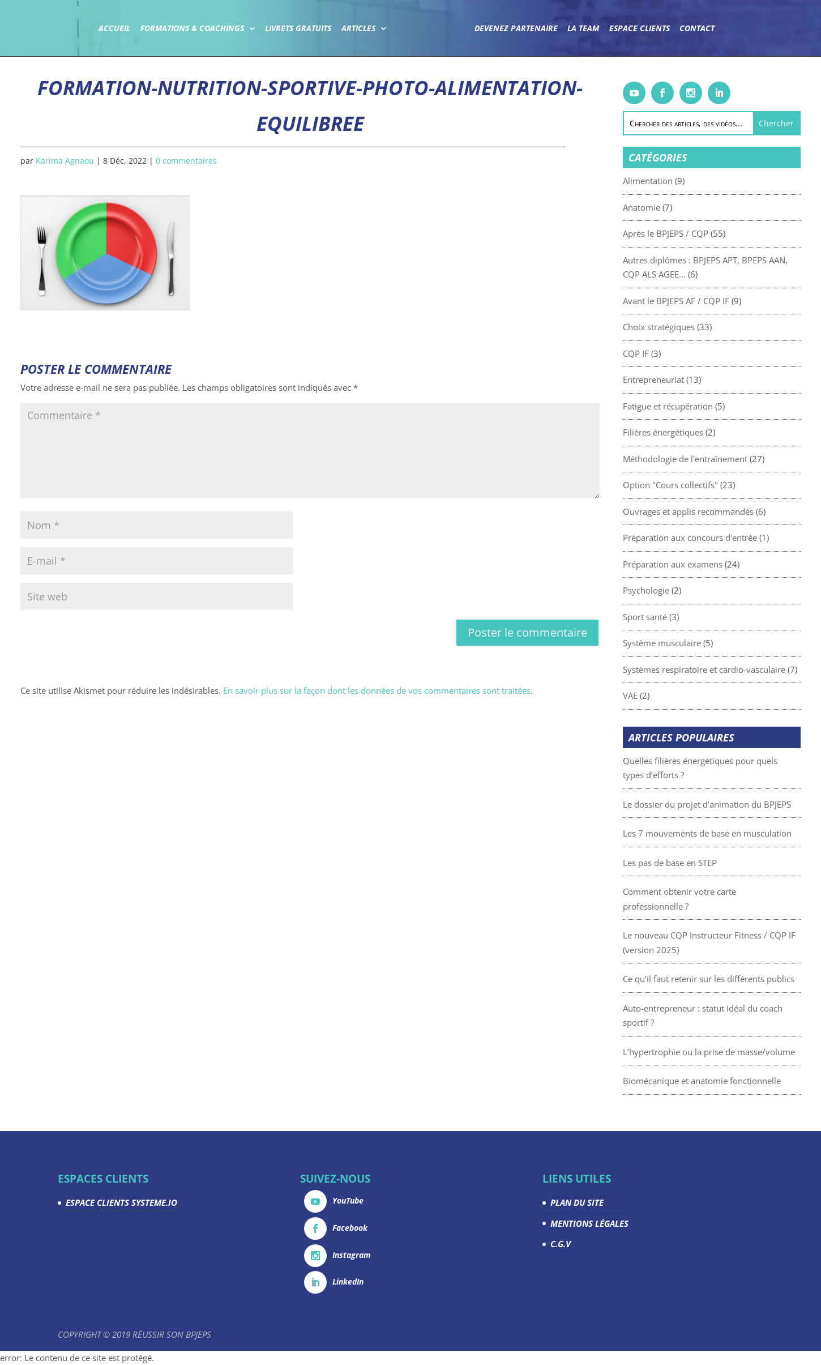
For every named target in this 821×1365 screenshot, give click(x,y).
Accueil (115, 28)
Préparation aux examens (695, 564)
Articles (358, 28)
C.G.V (560, 1243)
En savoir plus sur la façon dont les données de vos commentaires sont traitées (377, 690)
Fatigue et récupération (690, 406)
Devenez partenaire (515, 28)
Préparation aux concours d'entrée (712, 537)
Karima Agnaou (65, 160)
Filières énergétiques (685, 432)
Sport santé (667, 616)
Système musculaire (684, 643)
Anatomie (664, 207)
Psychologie (668, 590)
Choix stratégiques (681, 326)
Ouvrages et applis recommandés (710, 511)
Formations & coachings (192, 28)
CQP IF (658, 353)
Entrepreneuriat (676, 379)
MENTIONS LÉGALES (589, 1223)
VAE (652, 695)
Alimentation (670, 180)
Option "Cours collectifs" (693, 484)
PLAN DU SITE (577, 1202)
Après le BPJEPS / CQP (688, 233)
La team (583, 28)
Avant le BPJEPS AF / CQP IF (698, 300)
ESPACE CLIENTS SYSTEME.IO (121, 1202)
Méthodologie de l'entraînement (707, 458)
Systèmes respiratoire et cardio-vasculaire (726, 669)
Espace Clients (639, 28)
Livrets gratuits (299, 28)
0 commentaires (186, 160)
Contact (697, 28)
